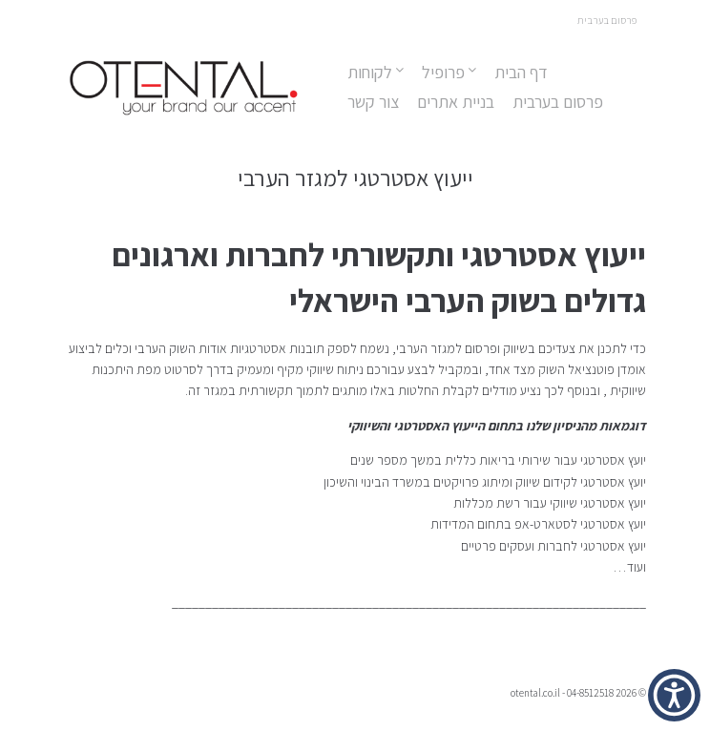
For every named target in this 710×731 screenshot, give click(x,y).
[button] (674, 695)
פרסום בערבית (557, 102)
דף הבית (521, 72)
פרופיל (443, 72)
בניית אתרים (455, 102)
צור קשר (373, 102)
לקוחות (369, 72)
